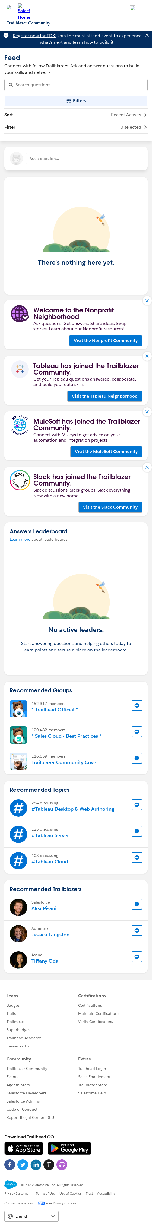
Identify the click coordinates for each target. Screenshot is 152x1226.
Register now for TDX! (34, 36)
